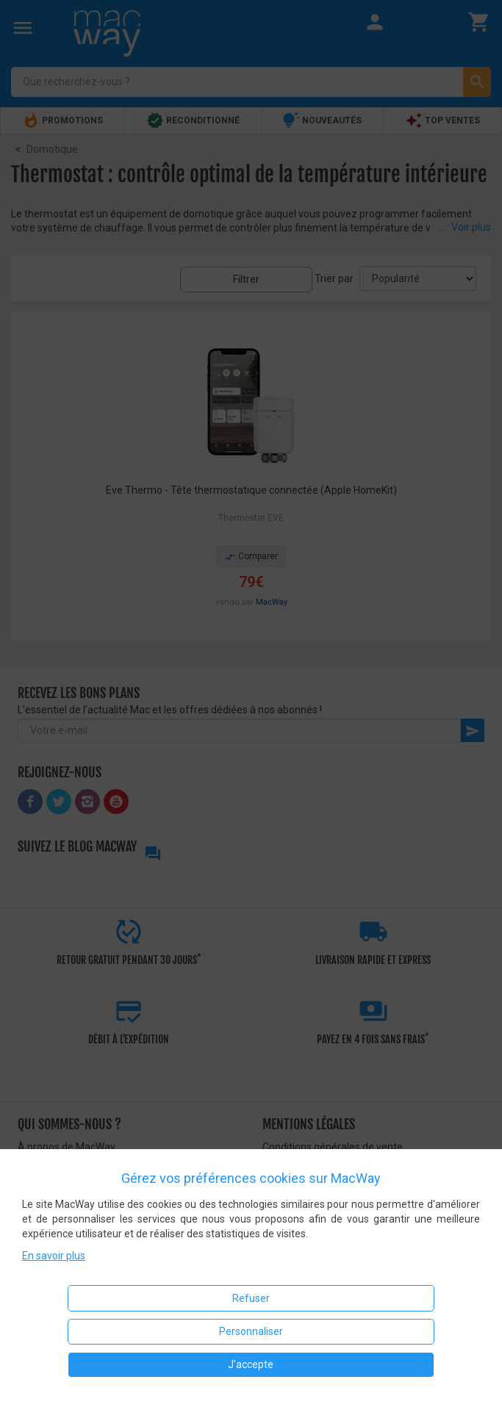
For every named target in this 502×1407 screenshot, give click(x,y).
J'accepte (250, 1364)
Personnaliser (251, 1331)
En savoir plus (53, 1256)
